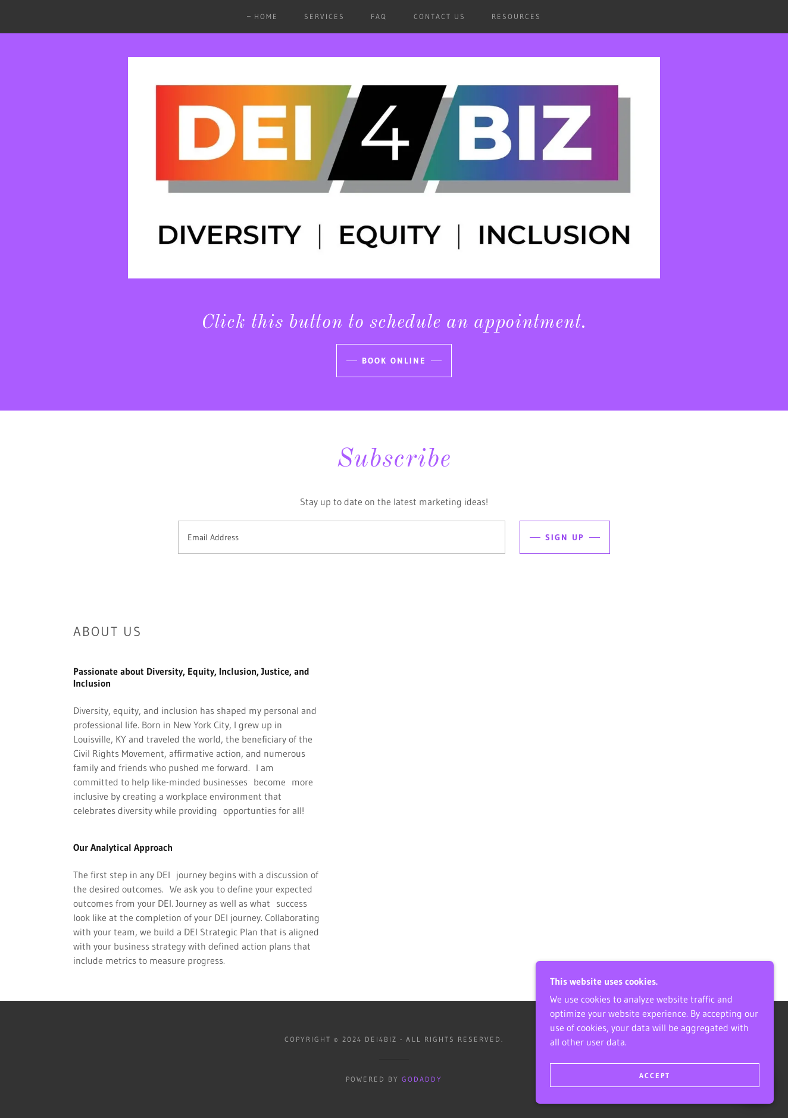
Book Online (394, 360)
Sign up (564, 537)
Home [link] (266, 16)
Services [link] (324, 16)
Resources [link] (516, 16)
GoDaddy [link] (422, 1079)
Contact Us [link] (439, 16)
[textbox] (341, 537)
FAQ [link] (379, 16)
